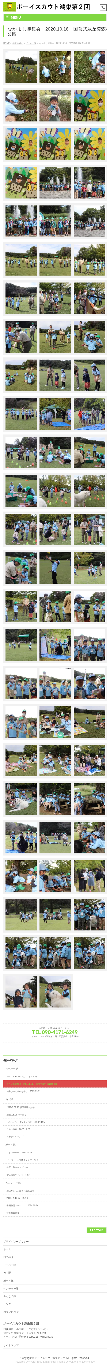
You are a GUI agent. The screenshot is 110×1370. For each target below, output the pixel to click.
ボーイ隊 (10, 1144)
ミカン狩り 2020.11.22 (18, 1129)
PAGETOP (96, 1230)
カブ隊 (9, 1099)
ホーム (7, 1249)
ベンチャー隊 (13, 1182)
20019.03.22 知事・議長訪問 (20, 1191)
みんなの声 (9, 1296)
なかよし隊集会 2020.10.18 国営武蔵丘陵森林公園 (32, 1084)
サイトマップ (11, 1345)
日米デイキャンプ (15, 1136)
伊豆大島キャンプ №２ (18, 1167)
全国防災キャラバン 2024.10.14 (22, 1205)
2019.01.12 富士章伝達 (18, 1198)
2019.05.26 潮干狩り (16, 1115)
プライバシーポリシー (16, 1241)
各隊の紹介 (10, 1060)
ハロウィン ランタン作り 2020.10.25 (26, 1122)
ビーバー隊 (11, 1068)
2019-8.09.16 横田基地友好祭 (21, 1107)
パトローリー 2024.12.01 (19, 1152)
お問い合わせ (11, 1311)
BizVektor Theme (55, 1361)
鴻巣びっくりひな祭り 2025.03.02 (24, 1091)
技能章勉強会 (13, 1213)
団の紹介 (8, 1257)
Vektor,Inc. (75, 1361)
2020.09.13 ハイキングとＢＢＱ (22, 1076)
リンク (7, 1304)
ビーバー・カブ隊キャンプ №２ (22, 1160)
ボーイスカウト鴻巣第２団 (50, 1358)
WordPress (35, 1361)
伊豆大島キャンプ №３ (18, 1175)
